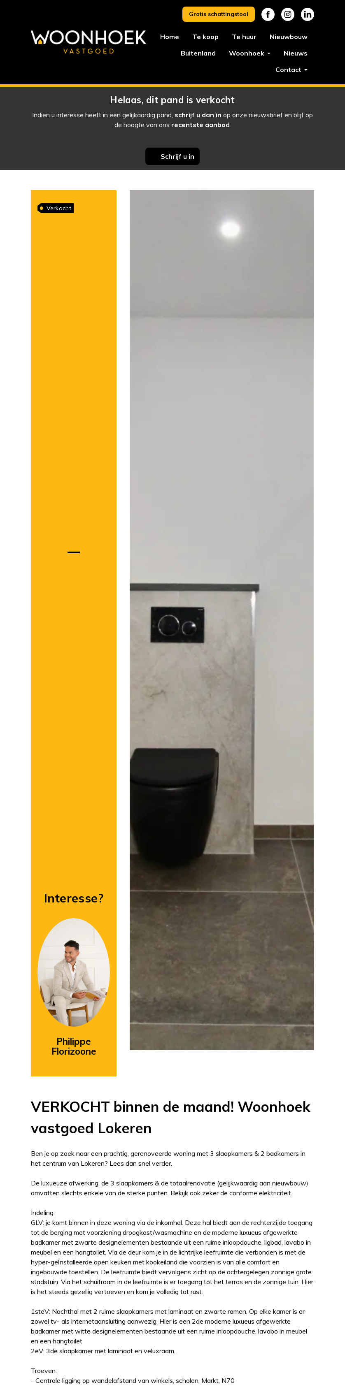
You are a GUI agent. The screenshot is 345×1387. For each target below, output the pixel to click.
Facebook (268, 14)
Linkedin (307, 14)
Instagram (287, 14)
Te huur (244, 36)
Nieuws (296, 53)
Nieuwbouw (289, 36)
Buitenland (198, 53)
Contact (289, 69)
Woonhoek (247, 53)
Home (169, 36)
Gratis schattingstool (218, 14)
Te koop (205, 36)
